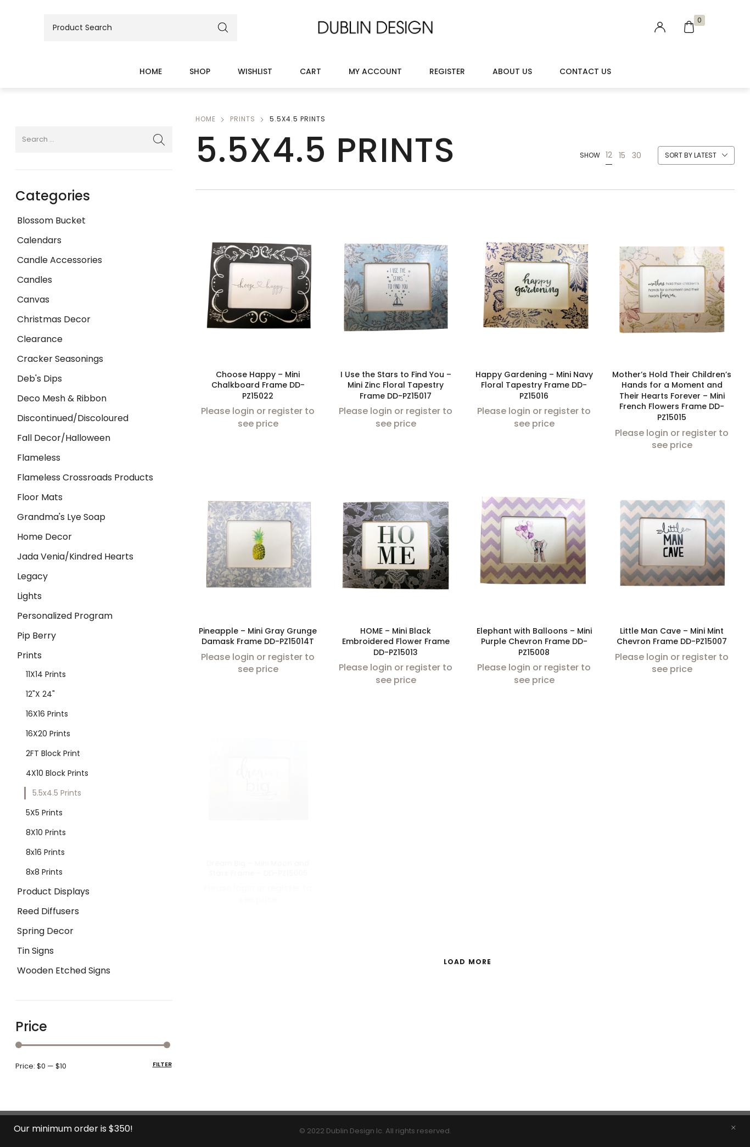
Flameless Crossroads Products (85, 477)
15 (622, 155)
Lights (29, 596)
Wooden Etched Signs (63, 970)
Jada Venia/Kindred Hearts (75, 556)
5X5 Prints (44, 812)
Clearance (40, 339)
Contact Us (585, 71)
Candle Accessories (59, 260)
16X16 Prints (47, 713)
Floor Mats (40, 497)
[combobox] (696, 156)
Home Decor (44, 536)
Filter (162, 1064)
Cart (310, 71)
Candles (34, 279)
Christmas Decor (54, 319)
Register (447, 71)
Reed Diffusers (48, 911)
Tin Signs (35, 950)
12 (609, 154)
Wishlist (255, 71)
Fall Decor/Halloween (63, 438)
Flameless (38, 457)
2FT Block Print (53, 753)
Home (150, 71)
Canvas (33, 299)
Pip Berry (36, 635)
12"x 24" (40, 694)
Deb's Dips (39, 378)
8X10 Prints (46, 832)
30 (636, 155)
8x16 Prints (45, 852)
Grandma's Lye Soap (61, 517)
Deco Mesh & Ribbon (62, 398)
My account (375, 71)
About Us (512, 71)
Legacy (32, 576)
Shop (199, 71)
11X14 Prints (46, 674)
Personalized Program (65, 615)
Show (590, 155)
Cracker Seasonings (60, 359)
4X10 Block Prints (57, 773)
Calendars (39, 240)
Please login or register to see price (258, 417)
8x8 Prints (44, 871)
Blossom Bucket (51, 220)
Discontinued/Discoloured (72, 418)
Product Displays (53, 891)
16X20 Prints (48, 733)
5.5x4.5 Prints (56, 792)
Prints (29, 655)
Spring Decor (45, 931)
